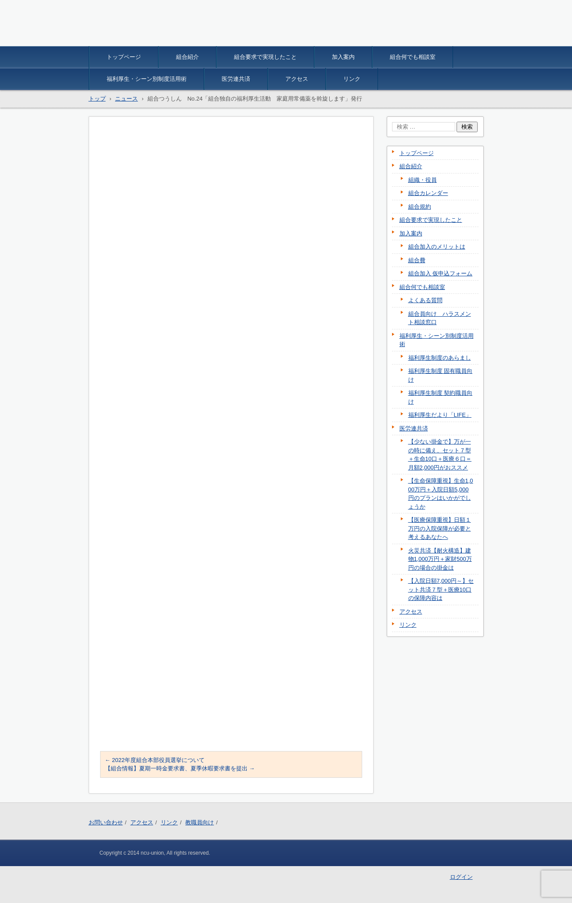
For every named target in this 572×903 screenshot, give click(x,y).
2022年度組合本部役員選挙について (155, 760)
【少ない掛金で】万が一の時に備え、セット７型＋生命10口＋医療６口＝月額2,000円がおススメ (439, 454)
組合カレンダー (428, 193)
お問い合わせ (106, 822)
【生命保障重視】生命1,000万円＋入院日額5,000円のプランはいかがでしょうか (440, 493)
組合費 (416, 260)
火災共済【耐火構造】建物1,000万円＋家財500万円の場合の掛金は (440, 559)
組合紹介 (187, 57)
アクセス (296, 79)
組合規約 (419, 206)
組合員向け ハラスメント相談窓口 (439, 318)
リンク (351, 79)
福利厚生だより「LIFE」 (439, 415)
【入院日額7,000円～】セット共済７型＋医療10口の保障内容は (441, 589)
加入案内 (343, 57)
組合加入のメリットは (436, 246)
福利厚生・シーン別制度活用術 (147, 79)
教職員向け (199, 822)
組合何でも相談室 (412, 57)
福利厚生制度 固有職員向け (440, 375)
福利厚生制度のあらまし (439, 357)
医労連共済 (236, 79)
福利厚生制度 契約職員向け (440, 397)
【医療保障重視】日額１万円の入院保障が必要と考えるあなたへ (439, 528)
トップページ (124, 57)
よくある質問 (425, 300)
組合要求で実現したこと (265, 57)
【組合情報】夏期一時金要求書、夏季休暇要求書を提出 (180, 768)
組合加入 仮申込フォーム (440, 273)
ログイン (461, 877)
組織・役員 (422, 180)
